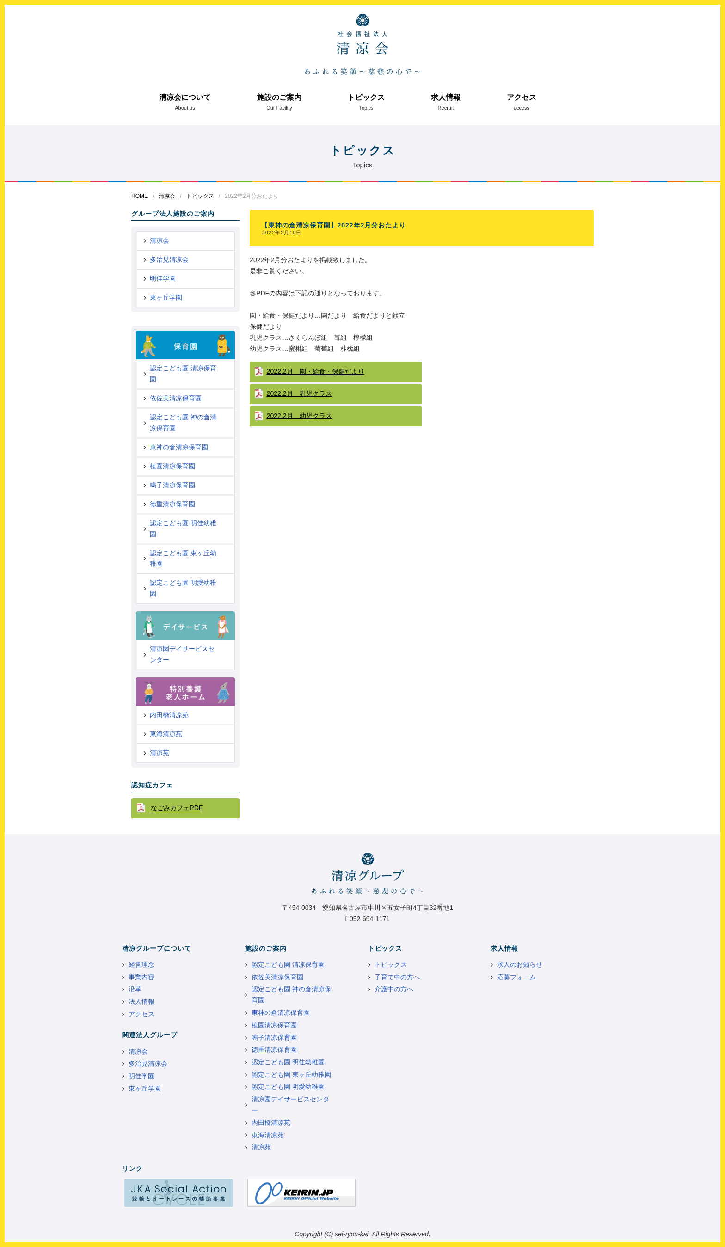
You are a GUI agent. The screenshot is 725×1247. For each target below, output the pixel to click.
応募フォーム (516, 977)
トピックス (366, 97)
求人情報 (446, 97)
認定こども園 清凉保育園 (183, 373)
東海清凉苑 (166, 733)
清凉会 (167, 196)
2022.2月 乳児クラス (299, 393)
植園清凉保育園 (172, 466)
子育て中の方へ (397, 977)
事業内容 (141, 977)
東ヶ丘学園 (166, 297)
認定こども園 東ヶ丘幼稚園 (183, 558)
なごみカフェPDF (176, 807)
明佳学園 (163, 278)
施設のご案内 (279, 97)
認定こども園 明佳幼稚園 (183, 528)
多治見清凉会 (169, 259)
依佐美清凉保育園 (176, 398)
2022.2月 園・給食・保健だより (315, 371)
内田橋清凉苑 (169, 715)
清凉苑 (159, 752)
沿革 (135, 989)
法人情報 (141, 1001)
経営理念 (141, 964)
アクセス (521, 97)
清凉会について (185, 97)
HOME (139, 196)
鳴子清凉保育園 (172, 485)
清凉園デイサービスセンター (182, 654)
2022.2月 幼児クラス (299, 415)
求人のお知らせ (519, 964)
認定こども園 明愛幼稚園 (183, 588)
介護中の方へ (394, 989)
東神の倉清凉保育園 (179, 447)
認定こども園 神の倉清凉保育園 (183, 422)
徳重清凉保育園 (172, 504)
